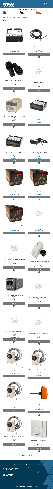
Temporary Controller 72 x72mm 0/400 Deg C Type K (39, 298)
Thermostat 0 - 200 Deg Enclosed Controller (38, 369)
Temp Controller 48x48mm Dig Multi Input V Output (14, 225)
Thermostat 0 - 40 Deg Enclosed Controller (14, 402)
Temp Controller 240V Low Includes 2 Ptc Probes (14, 152)
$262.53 (39, 265)
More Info (14, 54)
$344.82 (39, 229)
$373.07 (14, 120)
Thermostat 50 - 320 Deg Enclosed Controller (14, 436)
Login (15, 470)
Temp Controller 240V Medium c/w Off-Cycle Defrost (39, 153)
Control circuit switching (11, 17)
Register (15, 469)
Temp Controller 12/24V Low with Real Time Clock (39, 116)
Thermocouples (31, 12)
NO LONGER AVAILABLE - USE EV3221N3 (14, 46)
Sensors (25, 12)
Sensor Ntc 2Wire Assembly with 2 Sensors (14, 80)
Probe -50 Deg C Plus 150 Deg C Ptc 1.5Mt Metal (39, 46)
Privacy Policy (17, 467)
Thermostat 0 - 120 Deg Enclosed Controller (14, 367)
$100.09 (38, 444)
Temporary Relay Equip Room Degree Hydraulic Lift (14, 332)
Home (4, 17)
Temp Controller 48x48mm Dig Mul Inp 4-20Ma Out (14, 189)
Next (31, 455)
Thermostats (43, 12)
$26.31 (38, 50)
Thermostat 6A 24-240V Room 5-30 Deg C (38, 440)
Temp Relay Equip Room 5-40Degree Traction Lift (38, 261)
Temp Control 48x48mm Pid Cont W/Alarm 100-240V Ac (14, 117)
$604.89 (14, 263)
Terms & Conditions (18, 465)
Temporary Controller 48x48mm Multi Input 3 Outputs (14, 296)
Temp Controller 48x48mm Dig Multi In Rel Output (39, 188)
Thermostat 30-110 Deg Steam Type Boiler (39, 404)
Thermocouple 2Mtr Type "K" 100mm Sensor (38, 333)
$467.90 (14, 193)
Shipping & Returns (18, 464)
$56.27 (14, 84)
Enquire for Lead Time (14, 51)
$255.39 (14, 157)
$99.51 (38, 408)
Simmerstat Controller (39, 82)
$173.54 (39, 157)
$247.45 (14, 299)
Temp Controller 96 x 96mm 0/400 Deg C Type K (14, 259)
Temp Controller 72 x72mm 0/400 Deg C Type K (38, 225)
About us (16, 468)
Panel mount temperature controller (12, 12)
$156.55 (39, 337)
